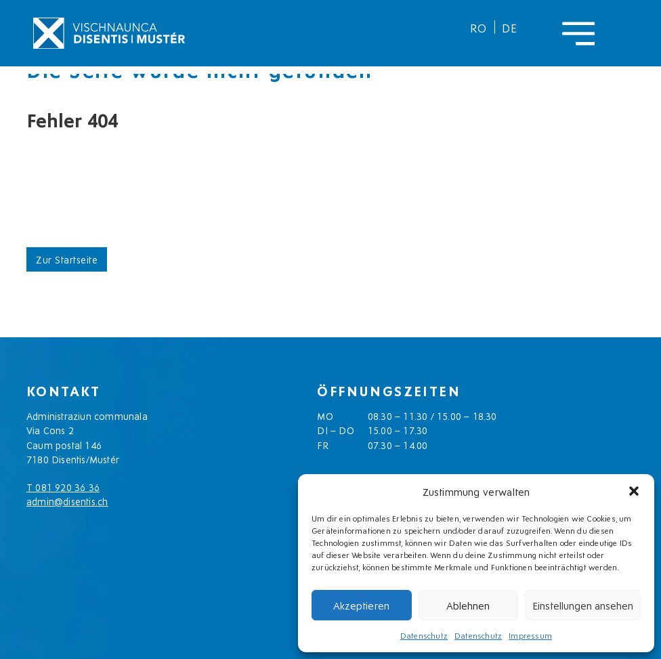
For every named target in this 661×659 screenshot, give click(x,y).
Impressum (530, 635)
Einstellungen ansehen (582, 605)
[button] (634, 491)
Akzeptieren (361, 605)
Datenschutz (424, 635)
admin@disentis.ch (67, 500)
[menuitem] (479, 27)
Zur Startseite (67, 259)
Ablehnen (468, 605)
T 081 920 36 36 (63, 486)
